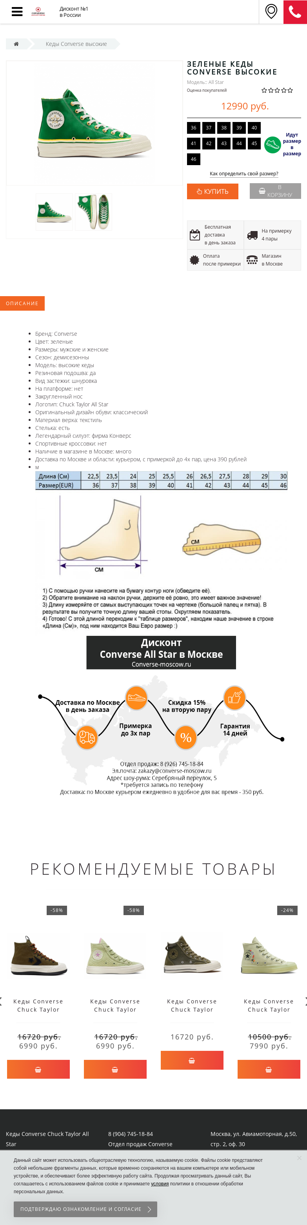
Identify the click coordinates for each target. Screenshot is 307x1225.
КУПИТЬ (216, 191)
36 (193, 127)
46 (193, 159)
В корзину (275, 190)
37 (209, 127)
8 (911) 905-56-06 (295, 12)
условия (160, 1184)
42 (209, 143)
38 (224, 127)
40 (254, 127)
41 (193, 143)
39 (239, 127)
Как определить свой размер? (244, 174)
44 (239, 143)
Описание (22, 303)
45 (254, 143)
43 (224, 143)
